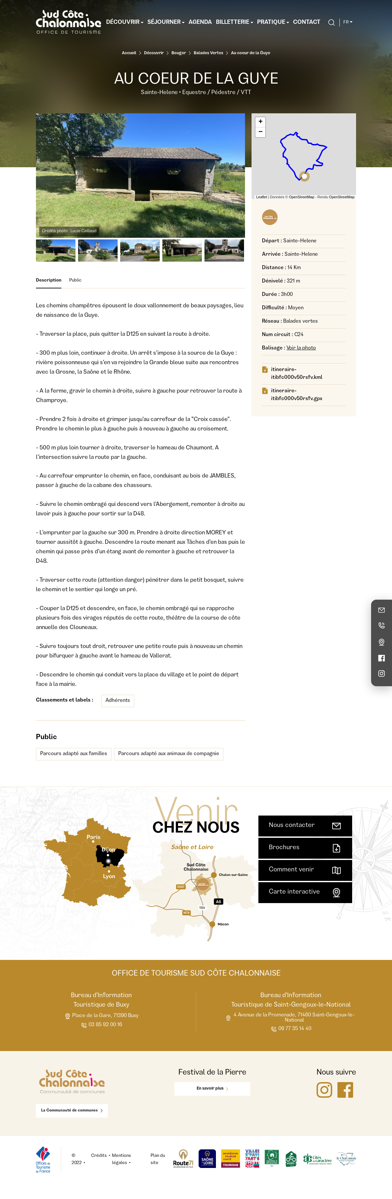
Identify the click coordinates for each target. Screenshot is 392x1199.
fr (347, 22)
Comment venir (305, 870)
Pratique (273, 22)
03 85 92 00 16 (101, 1025)
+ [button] (260, 122)
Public (75, 280)
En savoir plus (212, 1089)
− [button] (260, 132)
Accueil (129, 53)
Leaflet (261, 197)
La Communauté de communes (72, 1111)
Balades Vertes (208, 53)
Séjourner (166, 22)
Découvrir (124, 22)
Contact (306, 22)
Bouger (179, 53)
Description (48, 283)
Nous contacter (305, 826)
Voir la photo (301, 348)
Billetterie (234, 22)
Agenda (200, 22)
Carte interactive (305, 892)
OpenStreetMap (301, 197)
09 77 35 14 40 (290, 1029)
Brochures (305, 848)
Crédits (99, 1156)
